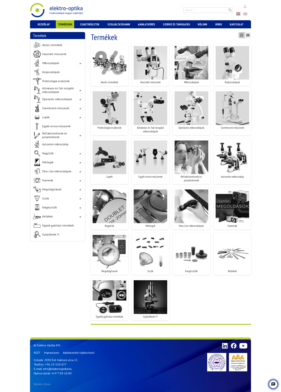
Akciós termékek (52, 45)
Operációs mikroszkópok (57, 99)
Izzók (45, 198)
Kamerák (47, 180)
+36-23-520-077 (55, 364)
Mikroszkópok (50, 63)
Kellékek (47, 216)
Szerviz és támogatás (176, 24)
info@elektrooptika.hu (57, 369)
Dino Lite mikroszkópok (56, 171)
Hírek (218, 24)
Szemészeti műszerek (55, 108)
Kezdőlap (44, 24)
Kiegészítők (49, 207)
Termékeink (65, 24)
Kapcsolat (236, 24)
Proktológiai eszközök (56, 81)
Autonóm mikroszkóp (55, 144)
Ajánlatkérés (146, 24)
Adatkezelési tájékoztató (78, 352)
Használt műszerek (54, 54)
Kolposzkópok (51, 72)
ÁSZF (37, 352)
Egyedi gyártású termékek (58, 225)
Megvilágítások (51, 189)
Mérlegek (48, 162)
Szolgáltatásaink (118, 24)
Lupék (46, 117)
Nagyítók (48, 153)
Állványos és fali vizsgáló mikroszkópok (58, 90)
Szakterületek (89, 24)
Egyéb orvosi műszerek (56, 126)
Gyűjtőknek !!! (50, 234)
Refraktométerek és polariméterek (54, 135)
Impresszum (51, 352)
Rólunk (202, 24)
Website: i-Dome (42, 384)
